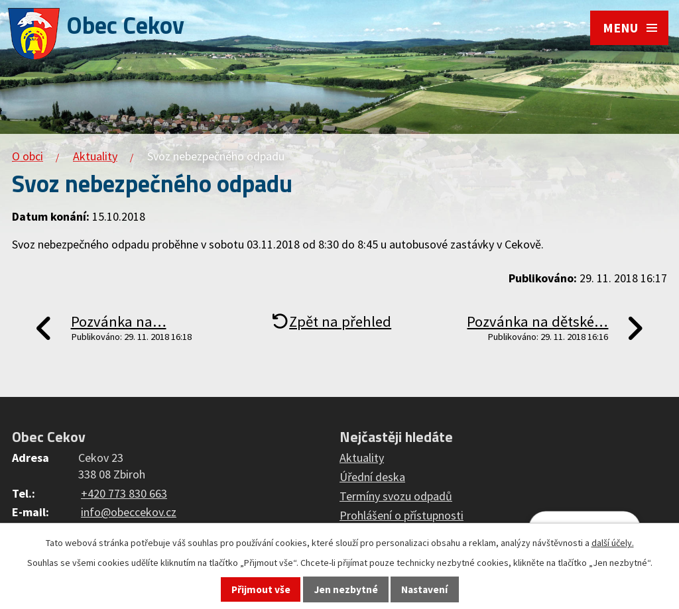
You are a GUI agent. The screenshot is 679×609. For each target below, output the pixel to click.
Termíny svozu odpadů (396, 496)
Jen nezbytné (346, 589)
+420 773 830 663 (124, 493)
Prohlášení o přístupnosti (401, 515)
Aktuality (95, 156)
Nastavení (424, 589)
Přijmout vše (260, 589)
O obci (27, 156)
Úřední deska (372, 476)
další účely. (612, 543)
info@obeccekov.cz (128, 512)
